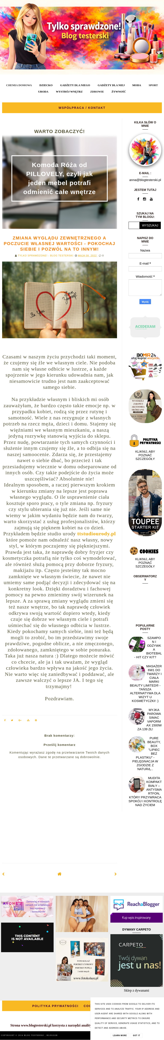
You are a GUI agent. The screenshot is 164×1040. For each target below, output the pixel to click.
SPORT (153, 85)
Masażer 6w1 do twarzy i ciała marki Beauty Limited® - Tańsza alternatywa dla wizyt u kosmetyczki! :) (146, 683)
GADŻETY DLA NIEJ (111, 85)
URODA (43, 91)
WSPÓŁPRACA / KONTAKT (82, 107)
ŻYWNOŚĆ (118, 91)
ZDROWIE (97, 91)
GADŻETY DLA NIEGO (75, 85)
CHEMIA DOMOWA (19, 85)
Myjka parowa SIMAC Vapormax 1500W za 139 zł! (149, 719)
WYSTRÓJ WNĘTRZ (69, 91)
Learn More (120, 1035)
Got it (136, 1035)
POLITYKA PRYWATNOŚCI (55, 1006)
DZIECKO (46, 85)
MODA (136, 85)
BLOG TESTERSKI (34, 1035)
